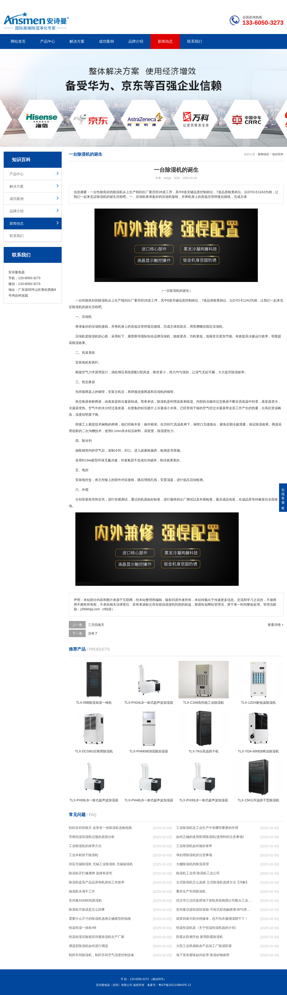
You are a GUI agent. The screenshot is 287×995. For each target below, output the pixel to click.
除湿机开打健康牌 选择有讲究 (90, 873)
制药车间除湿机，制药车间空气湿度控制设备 (101, 955)
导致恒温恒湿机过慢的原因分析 (92, 837)
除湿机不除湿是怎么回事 (87, 909)
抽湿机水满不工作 (82, 891)
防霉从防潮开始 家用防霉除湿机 (199, 937)
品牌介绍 (135, 41)
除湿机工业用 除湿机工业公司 (198, 873)
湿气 (198, 372)
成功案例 (106, 41)
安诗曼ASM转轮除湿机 (85, 900)
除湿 (75, 307)
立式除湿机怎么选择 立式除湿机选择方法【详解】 (212, 882)
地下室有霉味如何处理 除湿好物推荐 (202, 955)
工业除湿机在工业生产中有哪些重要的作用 (207, 828)
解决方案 (77, 41)
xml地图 (278, 4)
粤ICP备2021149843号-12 (174, 985)
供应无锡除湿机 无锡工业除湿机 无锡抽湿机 (101, 864)
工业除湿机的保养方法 (85, 846)
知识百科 (278, 154)
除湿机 (103, 300)
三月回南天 (96, 625)
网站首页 (18, 41)
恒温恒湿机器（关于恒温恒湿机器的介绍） (207, 928)
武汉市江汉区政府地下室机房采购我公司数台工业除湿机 (213, 900)
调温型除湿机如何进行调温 (88, 946)
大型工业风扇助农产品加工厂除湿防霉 (204, 946)
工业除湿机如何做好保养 (194, 846)
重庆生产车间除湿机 (191, 891)
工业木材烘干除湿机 (83, 855)
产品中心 (47, 41)
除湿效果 (78, 343)
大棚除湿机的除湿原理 (192, 864)
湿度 (78, 414)
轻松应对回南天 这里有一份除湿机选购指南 (100, 828)
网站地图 (256, 4)
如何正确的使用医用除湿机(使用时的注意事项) (210, 837)
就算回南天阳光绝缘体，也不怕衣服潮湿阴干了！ (212, 918)
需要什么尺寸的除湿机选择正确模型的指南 (100, 918)
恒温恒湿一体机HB (82, 928)
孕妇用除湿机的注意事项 (194, 855)
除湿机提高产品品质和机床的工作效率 (96, 882)
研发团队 (234, 4)
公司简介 (213, 4)
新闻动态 (165, 41)
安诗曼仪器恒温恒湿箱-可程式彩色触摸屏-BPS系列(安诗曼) (213, 909)
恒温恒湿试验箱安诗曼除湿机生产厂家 (96, 937)
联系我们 (194, 41)
